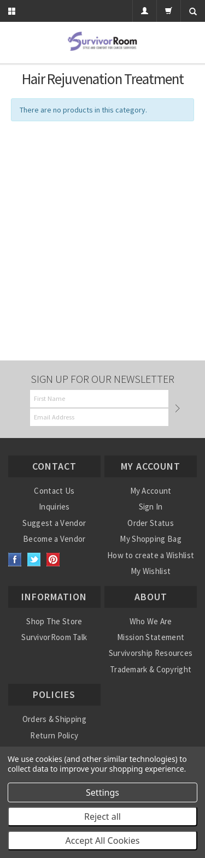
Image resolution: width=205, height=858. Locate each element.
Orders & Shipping (54, 719)
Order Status (150, 523)
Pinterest (53, 559)
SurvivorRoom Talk (54, 637)
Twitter (34, 559)
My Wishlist (151, 571)
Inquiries (54, 506)
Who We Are (151, 621)
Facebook (15, 559)
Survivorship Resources (151, 653)
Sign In (151, 506)
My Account (151, 491)
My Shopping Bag (150, 539)
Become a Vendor (54, 539)
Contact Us (54, 491)
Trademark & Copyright (150, 669)
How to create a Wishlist (150, 555)
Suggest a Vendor (54, 523)
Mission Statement (150, 637)
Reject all (102, 816)
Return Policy (54, 735)
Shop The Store (54, 621)
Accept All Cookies (103, 841)
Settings (102, 792)
